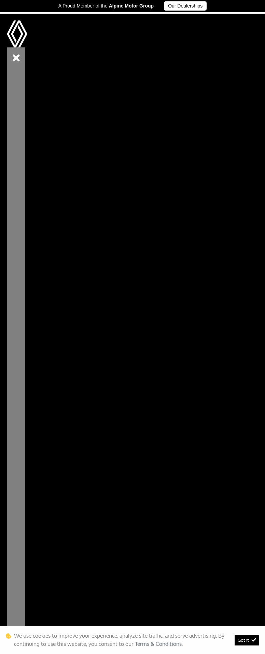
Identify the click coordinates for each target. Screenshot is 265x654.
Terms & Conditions (158, 644)
